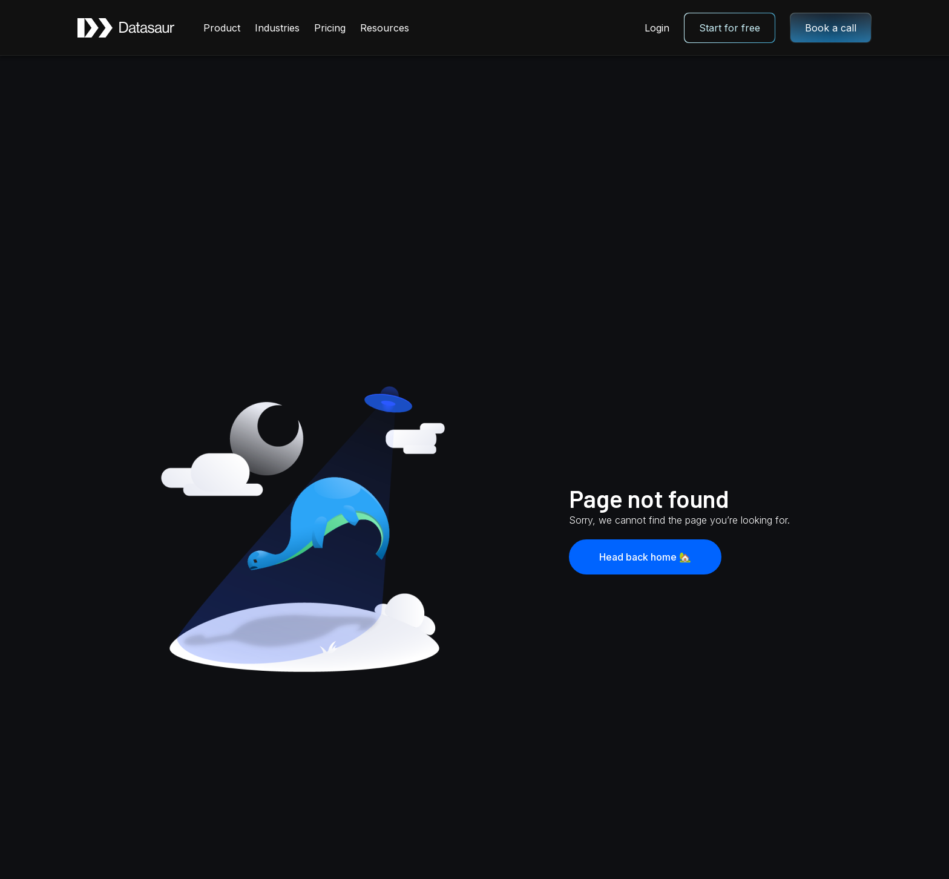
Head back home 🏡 (645, 557)
